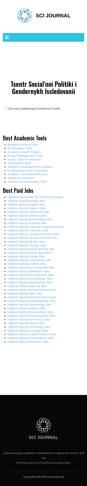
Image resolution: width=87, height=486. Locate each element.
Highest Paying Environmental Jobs (30, 267)
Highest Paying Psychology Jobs (28, 327)
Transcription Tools (19, 163)
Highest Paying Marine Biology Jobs (31, 249)
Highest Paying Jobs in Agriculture (29, 252)
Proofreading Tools (19, 148)
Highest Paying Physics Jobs (26, 323)
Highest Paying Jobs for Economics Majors (35, 197)
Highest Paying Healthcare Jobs (28, 271)
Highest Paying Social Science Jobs (30, 338)
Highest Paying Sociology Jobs (27, 330)
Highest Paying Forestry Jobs (26, 264)
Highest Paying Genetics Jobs (27, 215)
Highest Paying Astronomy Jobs (28, 319)
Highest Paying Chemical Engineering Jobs (35, 226)
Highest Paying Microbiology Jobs (29, 282)
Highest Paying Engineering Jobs (29, 260)
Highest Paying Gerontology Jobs (29, 304)
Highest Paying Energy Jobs (26, 256)
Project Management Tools (25, 155)
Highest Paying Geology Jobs (26, 245)
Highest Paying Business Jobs (27, 223)
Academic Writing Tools (22, 144)
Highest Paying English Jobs (26, 204)
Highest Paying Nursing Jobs (26, 308)
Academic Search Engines (24, 152)
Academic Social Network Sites (27, 174)
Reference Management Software (29, 167)
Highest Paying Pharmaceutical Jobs (31, 315)
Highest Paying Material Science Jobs (31, 289)
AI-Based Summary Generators (27, 170)
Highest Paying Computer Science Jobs (33, 234)
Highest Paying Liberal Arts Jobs (28, 212)
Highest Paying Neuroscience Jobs (30, 312)
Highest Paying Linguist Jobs (26, 208)
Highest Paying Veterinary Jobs (27, 341)
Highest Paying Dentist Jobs (26, 241)
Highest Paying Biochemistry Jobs (29, 219)
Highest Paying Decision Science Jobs (32, 238)
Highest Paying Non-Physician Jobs (30, 275)
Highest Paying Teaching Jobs (27, 286)
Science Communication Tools (27, 181)
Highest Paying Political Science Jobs (31, 334)
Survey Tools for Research (24, 159)
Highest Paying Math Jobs (24, 293)
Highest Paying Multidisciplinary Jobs (31, 301)
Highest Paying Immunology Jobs (29, 278)
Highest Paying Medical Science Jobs (31, 297)
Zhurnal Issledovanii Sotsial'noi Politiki (34, 108)
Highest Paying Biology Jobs (26, 200)
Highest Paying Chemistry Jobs (27, 230)
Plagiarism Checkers (20, 178)
